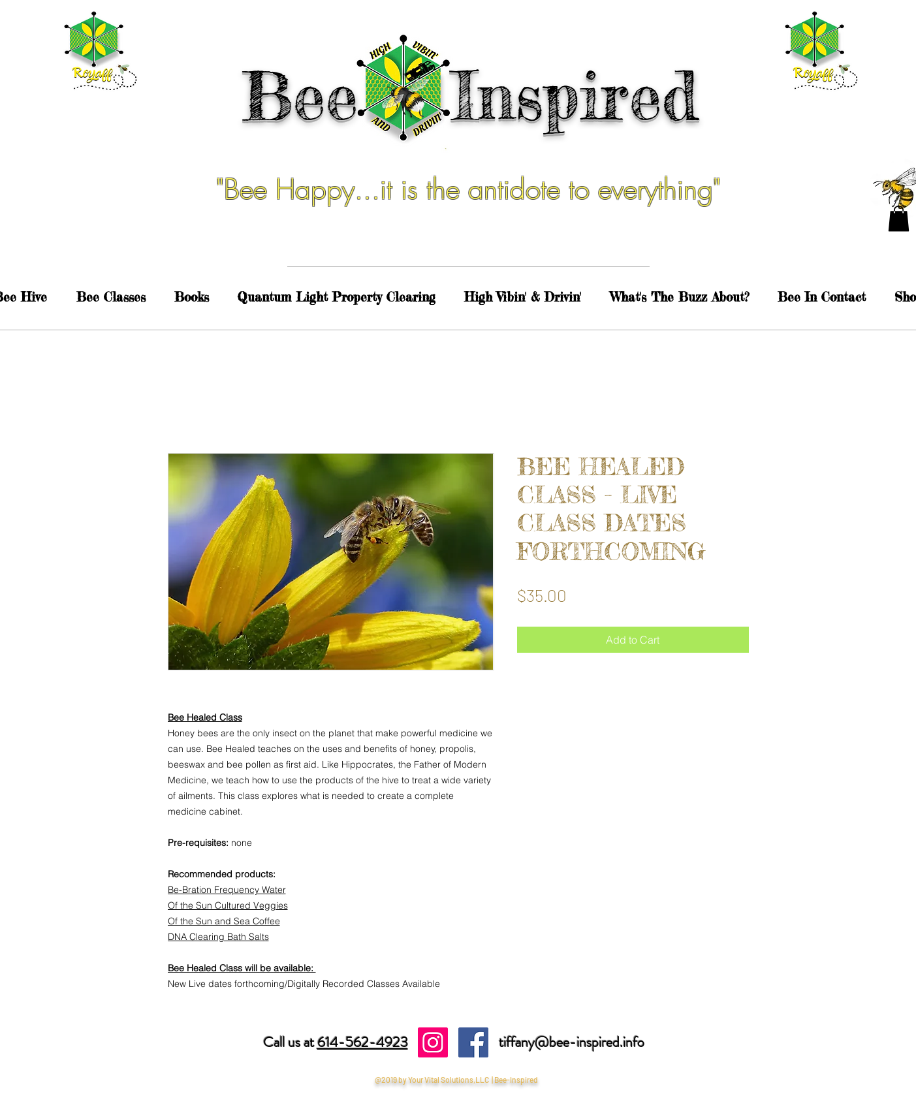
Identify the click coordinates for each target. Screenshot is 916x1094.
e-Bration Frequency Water (230, 890)
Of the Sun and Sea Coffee (224, 921)
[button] (898, 218)
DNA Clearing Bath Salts (218, 937)
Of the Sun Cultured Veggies (228, 905)
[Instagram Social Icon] (433, 1042)
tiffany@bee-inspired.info (571, 1042)
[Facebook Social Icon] (473, 1042)
